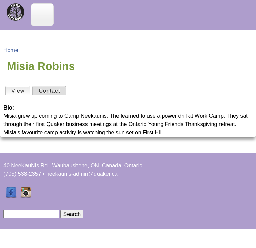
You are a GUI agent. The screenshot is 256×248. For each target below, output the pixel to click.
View (20, 90)
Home (10, 50)
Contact (49, 91)
